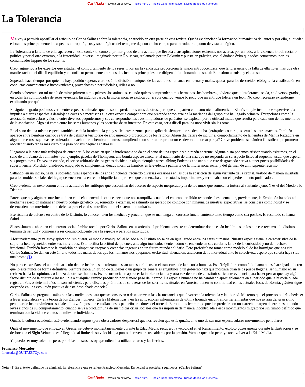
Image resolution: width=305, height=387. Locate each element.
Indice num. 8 (142, 3)
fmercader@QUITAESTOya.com (24, 352)
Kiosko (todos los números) (201, 3)
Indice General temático (167, 3)
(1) (29, 257)
